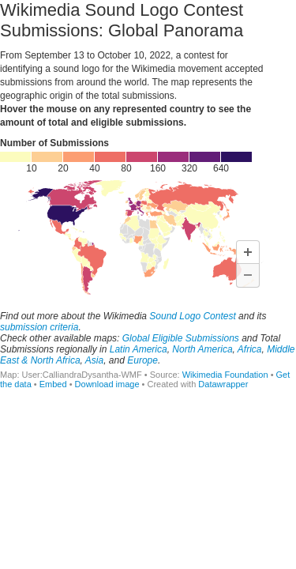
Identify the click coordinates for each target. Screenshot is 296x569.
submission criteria (39, 327)
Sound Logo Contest (192, 316)
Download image (107, 384)
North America (202, 349)
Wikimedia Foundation (225, 374)
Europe (142, 360)
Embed (53, 384)
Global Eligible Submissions (180, 338)
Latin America (138, 349)
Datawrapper (223, 384)
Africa (250, 349)
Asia (94, 360)
